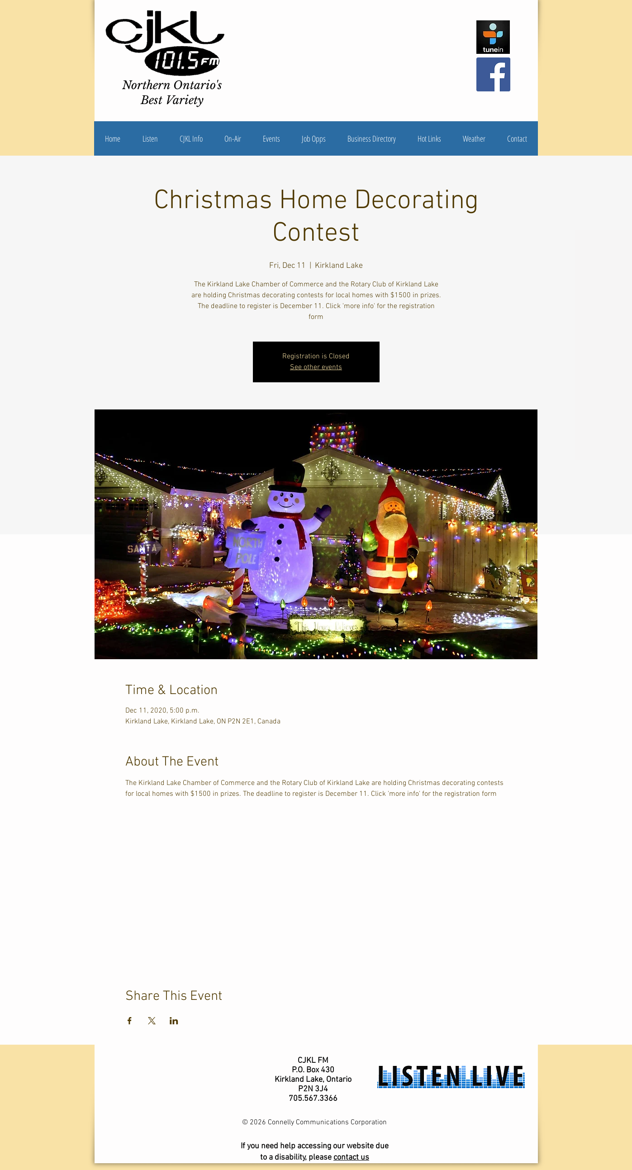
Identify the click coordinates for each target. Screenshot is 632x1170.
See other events (316, 367)
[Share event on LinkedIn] (174, 1020)
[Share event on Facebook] (129, 1020)
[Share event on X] (151, 1020)
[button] (191, 138)
